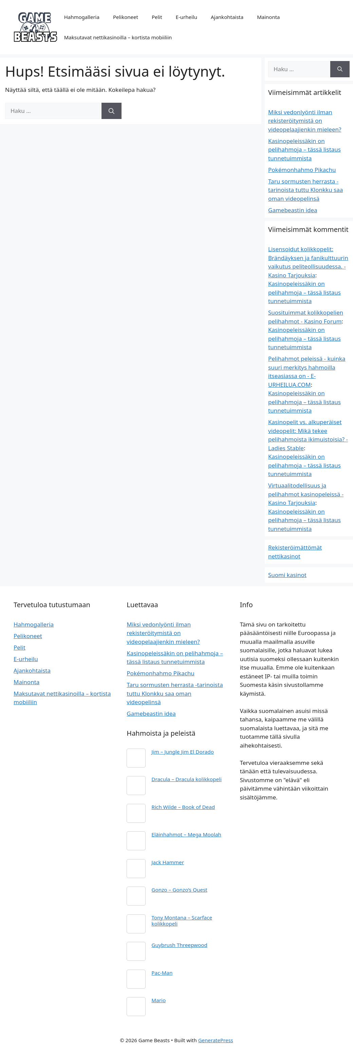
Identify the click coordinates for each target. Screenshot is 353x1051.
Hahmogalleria (81, 17)
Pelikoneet (125, 17)
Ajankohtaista (227, 17)
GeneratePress (215, 1040)
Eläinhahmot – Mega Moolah (186, 834)
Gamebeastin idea (292, 210)
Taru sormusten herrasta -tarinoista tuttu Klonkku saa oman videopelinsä (305, 189)
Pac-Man (161, 972)
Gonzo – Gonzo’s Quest (179, 889)
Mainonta (268, 17)
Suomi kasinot (287, 575)
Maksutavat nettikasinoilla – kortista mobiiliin (118, 37)
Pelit (157, 17)
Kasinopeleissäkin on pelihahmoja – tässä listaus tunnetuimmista (304, 149)
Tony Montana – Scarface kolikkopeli (181, 920)
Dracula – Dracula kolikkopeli (186, 779)
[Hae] (111, 111)
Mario (158, 1000)
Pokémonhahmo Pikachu (302, 170)
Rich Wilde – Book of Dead (183, 807)
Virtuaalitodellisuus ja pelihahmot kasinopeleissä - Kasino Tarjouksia (305, 494)
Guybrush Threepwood (179, 944)
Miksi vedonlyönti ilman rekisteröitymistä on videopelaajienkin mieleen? (304, 120)
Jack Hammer (167, 862)
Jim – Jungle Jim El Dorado (182, 751)
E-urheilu (186, 17)
